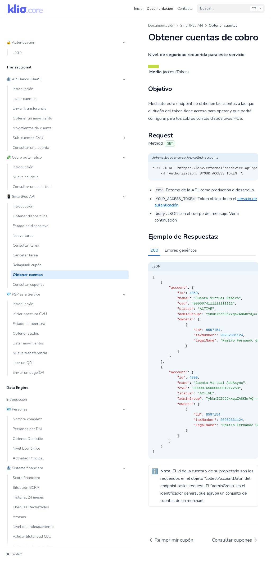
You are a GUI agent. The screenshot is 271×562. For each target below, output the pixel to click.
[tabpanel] (169, 337)
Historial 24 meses (28, 318)
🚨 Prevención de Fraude (32, 452)
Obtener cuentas (28, 95)
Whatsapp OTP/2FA (29, 472)
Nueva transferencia (30, 174)
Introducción (23, 27)
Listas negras (24, 443)
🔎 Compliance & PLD (32, 433)
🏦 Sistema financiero (32, 289)
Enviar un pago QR (28, 193)
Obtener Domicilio (28, 259)
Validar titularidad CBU (32, 357)
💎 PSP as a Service (32, 115)
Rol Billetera (36, 528)
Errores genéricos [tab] (113, 230)
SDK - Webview (36, 413)
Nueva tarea (23, 56)
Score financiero (26, 298)
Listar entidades (26, 519)
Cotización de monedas (32, 367)
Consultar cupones (28, 105)
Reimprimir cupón (27, 86)
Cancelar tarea (25, 76)
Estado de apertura (29, 144)
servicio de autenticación (192, 191)
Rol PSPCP (36, 538)
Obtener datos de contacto (35, 462)
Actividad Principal (28, 279)
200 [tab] (87, 230)
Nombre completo (28, 240)
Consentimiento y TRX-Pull (32, 499)
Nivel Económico (26, 269)
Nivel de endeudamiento (33, 347)
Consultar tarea (26, 66)
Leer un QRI (23, 183)
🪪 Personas (32, 230)
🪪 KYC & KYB (32, 394)
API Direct (36, 423)
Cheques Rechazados (31, 328)
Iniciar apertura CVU (30, 134)
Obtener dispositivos (30, 37)
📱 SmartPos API (32, 17)
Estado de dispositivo (30, 46)
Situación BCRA (26, 308)
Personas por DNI (27, 249)
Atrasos (19, 337)
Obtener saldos (26, 154)
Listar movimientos (28, 164)
